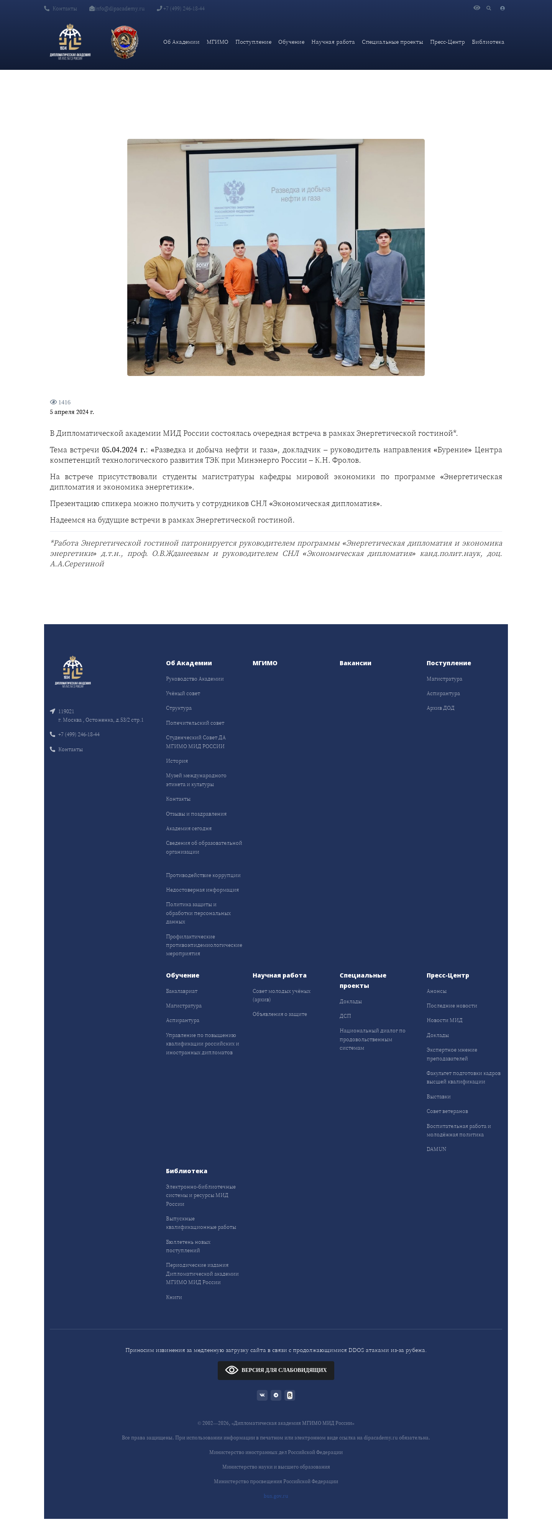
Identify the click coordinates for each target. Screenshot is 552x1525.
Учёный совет (183, 693)
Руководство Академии (195, 679)
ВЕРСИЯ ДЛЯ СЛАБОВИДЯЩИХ (276, 1369)
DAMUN (436, 1149)
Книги (174, 1297)
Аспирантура (443, 693)
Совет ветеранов (447, 1111)
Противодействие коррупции (203, 875)
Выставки (439, 1096)
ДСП (345, 1016)
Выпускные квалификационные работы (201, 1223)
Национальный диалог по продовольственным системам (373, 1039)
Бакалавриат (181, 991)
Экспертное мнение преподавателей (452, 1054)
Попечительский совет (195, 723)
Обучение (291, 42)
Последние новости (452, 1005)
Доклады (351, 1001)
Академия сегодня (189, 828)
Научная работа (333, 42)
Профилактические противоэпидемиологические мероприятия (204, 945)
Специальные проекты (392, 42)
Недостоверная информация (202, 890)
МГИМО (217, 42)
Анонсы (437, 991)
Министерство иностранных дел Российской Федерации (276, 1452)
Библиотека (488, 42)
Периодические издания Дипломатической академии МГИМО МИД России (202, 1273)
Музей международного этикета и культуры (196, 780)
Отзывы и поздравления (196, 814)
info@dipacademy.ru (117, 8)
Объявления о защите (280, 1014)
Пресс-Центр (447, 42)
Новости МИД (445, 1020)
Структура (179, 708)
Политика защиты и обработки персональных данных (198, 912)
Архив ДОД (441, 708)
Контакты (60, 8)
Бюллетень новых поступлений (188, 1246)
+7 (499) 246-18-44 (181, 8)
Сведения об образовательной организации (204, 847)
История (177, 761)
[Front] (73, 671)
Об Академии (181, 42)
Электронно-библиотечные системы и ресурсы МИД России (201, 1195)
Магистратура (444, 679)
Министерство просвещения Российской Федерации (276, 1481)
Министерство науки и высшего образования (276, 1467)
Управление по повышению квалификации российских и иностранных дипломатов (202, 1043)
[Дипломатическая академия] (70, 42)
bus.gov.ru (276, 1496)
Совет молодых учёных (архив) (281, 995)
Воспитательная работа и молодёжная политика (459, 1130)
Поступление (253, 42)
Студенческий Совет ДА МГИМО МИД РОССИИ (196, 742)
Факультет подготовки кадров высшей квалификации (464, 1077)
